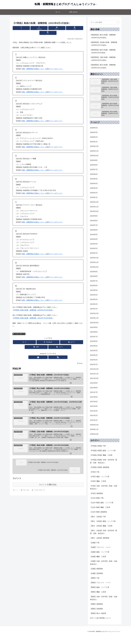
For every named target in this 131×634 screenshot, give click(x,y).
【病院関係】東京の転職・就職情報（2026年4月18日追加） (103, 36)
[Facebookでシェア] (36, 28)
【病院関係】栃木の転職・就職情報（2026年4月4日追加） (103, 51)
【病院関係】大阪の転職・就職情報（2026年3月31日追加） (103, 58)
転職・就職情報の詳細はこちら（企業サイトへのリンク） (42, 64)
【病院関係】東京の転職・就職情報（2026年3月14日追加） (103, 66)
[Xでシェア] (24, 28)
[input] (104, 22)
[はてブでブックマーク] (48, 28)
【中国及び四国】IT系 (19, 329)
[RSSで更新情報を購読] (50, 352)
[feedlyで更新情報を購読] (46, 352)
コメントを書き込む (48, 482)
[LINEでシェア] (60, 28)
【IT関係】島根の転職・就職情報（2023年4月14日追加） (33, 305)
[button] (71, 28)
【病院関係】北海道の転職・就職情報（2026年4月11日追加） (103, 43)
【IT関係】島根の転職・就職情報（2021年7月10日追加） (33, 313)
